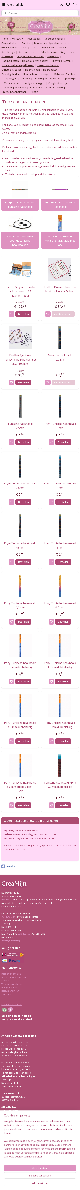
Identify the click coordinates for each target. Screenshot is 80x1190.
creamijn (8, 866)
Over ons (6, 994)
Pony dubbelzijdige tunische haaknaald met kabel (60, 241)
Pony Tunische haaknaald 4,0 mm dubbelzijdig (60, 665)
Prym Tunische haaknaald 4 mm (60, 486)
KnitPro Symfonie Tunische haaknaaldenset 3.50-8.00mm (20, 360)
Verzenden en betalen (12, 984)
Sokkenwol (53, 56)
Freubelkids (35, 87)
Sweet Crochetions (48, 65)
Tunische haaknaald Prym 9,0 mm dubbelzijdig (60, 785)
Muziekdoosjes (12, 83)
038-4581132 (7, 899)
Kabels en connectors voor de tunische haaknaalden (20, 241)
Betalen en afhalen (11, 973)
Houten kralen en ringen (36, 74)
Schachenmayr (49, 52)
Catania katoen (9, 43)
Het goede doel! (9, 987)
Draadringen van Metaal (46, 78)
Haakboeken (50, 69)
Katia (33, 47)
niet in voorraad (63, 314)
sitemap (48, 1184)
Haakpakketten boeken (35, 60)
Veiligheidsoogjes (35, 83)
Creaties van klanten (11, 1004)
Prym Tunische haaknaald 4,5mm (20, 545)
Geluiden (25, 78)
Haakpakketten (10, 60)
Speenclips (70, 78)
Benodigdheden (10, 74)
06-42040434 (7, 916)
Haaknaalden (32, 69)
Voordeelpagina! (54, 38)
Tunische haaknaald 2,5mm (20, 426)
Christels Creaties (11, 69)
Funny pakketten (61, 60)
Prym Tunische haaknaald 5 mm (60, 545)
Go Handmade (9, 47)
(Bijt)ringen (10, 78)
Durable (26, 43)
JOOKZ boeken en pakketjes (17, 65)
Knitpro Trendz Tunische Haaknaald (60, 205)
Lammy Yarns (47, 47)
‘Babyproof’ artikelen (65, 74)
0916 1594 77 (24, 933)
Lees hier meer (9, 1143)
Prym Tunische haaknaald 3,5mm (20, 486)
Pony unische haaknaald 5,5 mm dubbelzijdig (60, 725)
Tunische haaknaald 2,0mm (59, 357)
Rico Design (8, 52)
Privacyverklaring (11, 940)
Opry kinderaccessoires (30, 56)
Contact (5, 980)
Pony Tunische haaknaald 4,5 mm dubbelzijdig (20, 725)
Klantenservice (54, 87)
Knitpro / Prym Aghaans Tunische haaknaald (20, 205)
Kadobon (6, 87)
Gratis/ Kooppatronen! (14, 91)
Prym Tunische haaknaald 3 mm (60, 426)
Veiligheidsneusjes (58, 83)
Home (5, 38)
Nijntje (34, 91)
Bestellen (23, 314)
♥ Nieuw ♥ (17, 38)
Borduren (20, 87)
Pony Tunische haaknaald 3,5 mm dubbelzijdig (20, 665)
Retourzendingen (10, 990)
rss (56, 1184)
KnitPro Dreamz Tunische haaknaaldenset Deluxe (60, 289)
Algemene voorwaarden (13, 977)
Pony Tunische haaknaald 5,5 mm (20, 605)
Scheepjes (7, 56)
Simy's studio (67, 52)
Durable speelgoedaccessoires (51, 43)
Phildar (62, 47)
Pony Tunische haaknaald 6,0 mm (60, 605)
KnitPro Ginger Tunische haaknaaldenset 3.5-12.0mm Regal (20, 291)
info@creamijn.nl (26, 1167)
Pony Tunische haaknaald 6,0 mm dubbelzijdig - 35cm (20, 787)
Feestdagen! (34, 38)
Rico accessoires (27, 52)
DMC (24, 47)
